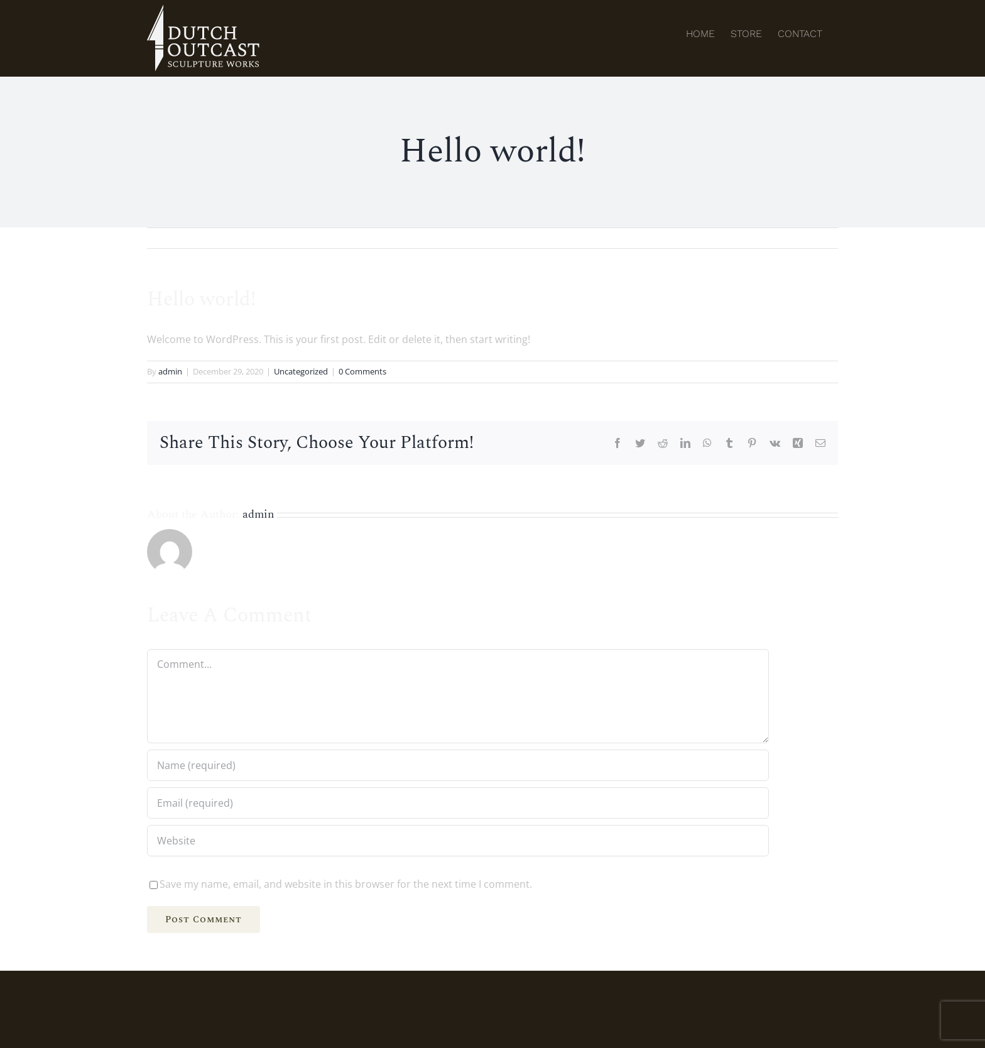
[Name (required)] (458, 765)
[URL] (458, 840)
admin (170, 371)
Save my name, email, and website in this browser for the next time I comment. (346, 884)
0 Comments (362, 371)
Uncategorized (301, 371)
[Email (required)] (458, 803)
